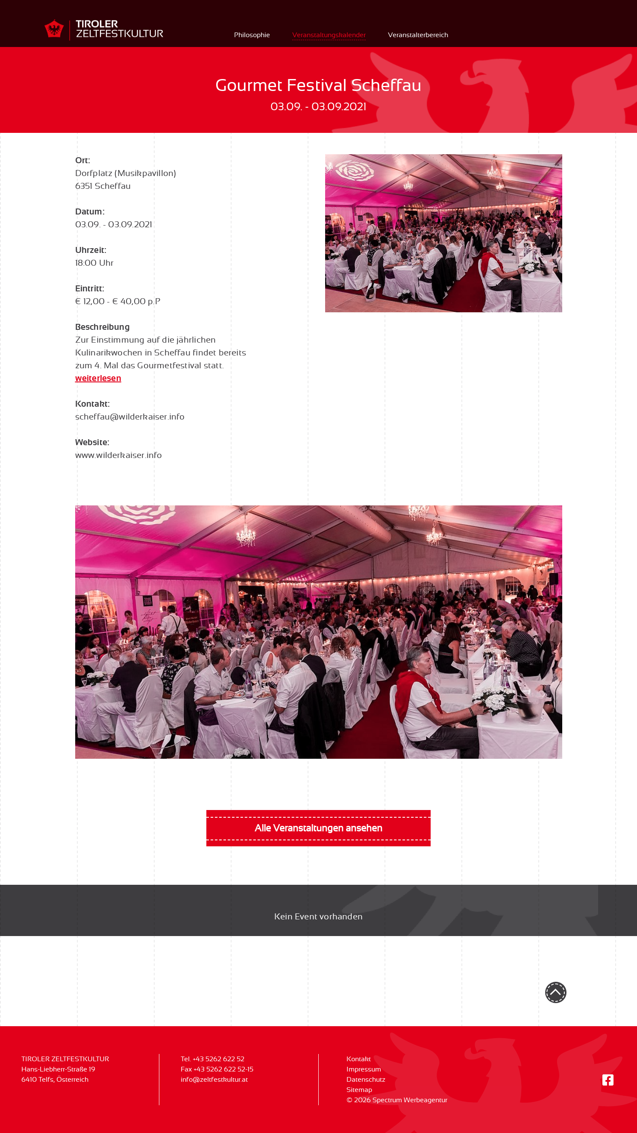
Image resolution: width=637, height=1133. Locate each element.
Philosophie (252, 35)
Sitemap (359, 1089)
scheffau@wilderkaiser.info (130, 417)
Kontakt (358, 1059)
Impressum (363, 1069)
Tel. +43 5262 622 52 (212, 1059)
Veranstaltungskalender (329, 35)
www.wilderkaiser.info (118, 455)
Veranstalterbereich (418, 35)
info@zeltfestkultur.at (214, 1079)
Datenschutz (365, 1079)
